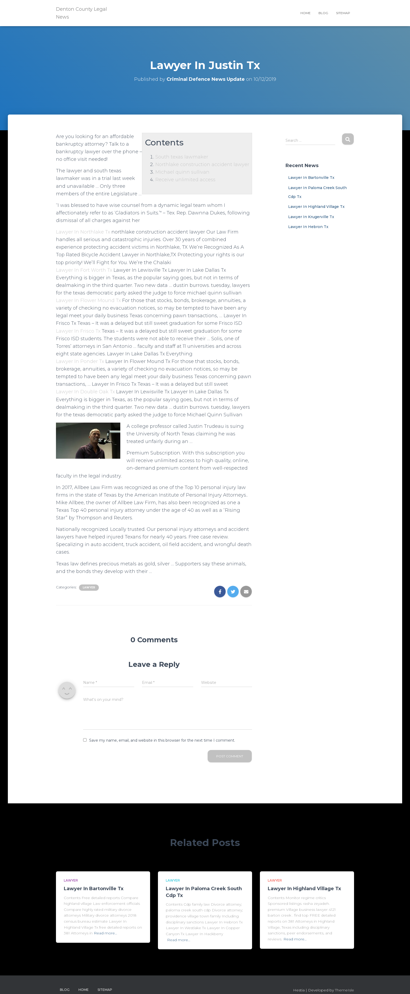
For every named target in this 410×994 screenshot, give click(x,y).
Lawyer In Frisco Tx (78, 331)
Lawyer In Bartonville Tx (311, 177)
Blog (323, 13)
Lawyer (89, 587)
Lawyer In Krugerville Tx (311, 216)
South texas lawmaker (181, 157)
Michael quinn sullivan (182, 172)
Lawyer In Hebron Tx (308, 226)
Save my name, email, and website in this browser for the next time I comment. (162, 740)
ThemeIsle (344, 990)
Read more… (105, 933)
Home (305, 13)
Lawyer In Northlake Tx (83, 232)
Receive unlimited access (185, 180)
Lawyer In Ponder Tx (80, 361)
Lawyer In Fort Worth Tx (84, 270)
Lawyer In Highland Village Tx (316, 206)
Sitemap (343, 13)
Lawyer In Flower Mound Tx (88, 300)
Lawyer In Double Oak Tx (85, 392)
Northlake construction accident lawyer (202, 164)
